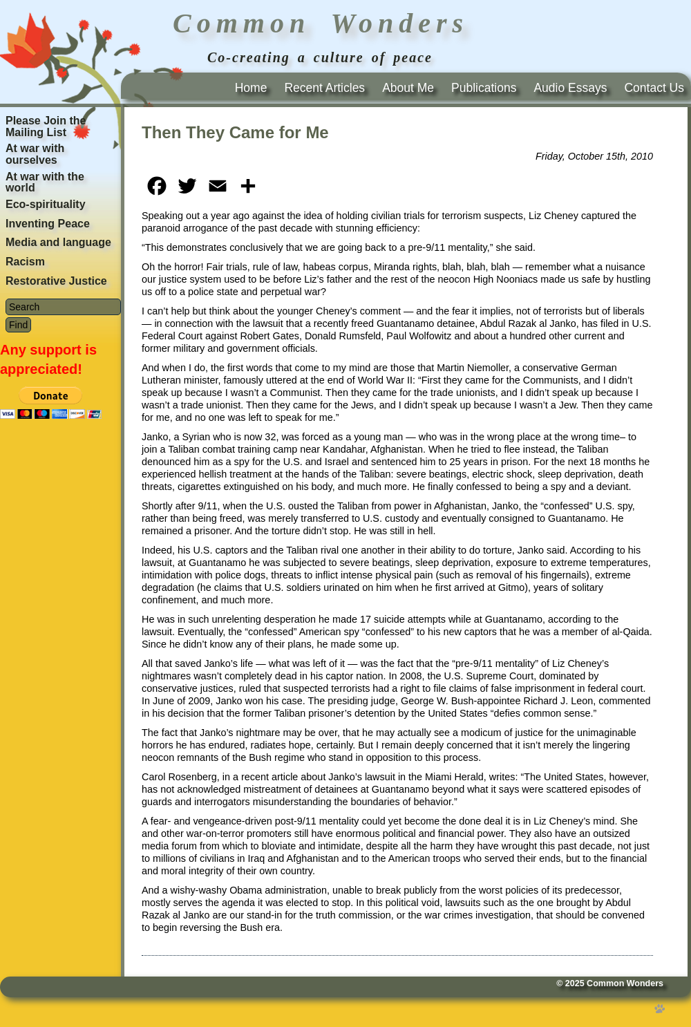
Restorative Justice (56, 281)
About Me (408, 88)
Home (251, 88)
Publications (483, 88)
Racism (25, 261)
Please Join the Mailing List (46, 126)
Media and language (58, 242)
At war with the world (45, 182)
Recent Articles (324, 88)
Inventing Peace (48, 223)
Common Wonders (625, 983)
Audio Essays (570, 88)
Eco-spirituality (46, 204)
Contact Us (654, 88)
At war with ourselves (35, 154)
